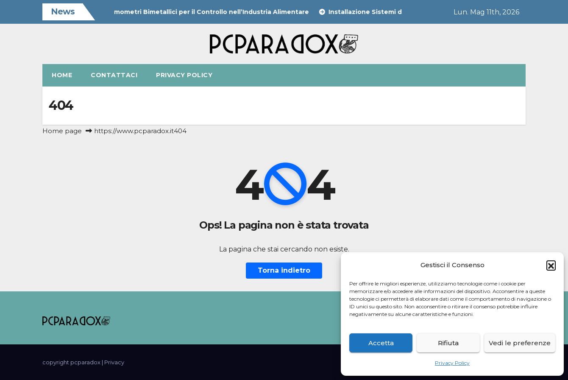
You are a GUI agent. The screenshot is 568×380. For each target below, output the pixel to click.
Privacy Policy (452, 363)
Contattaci (114, 75)
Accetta (381, 343)
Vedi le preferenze (520, 343)
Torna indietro (284, 270)
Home (62, 75)
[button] (551, 265)
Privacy (114, 362)
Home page (62, 131)
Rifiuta (448, 343)
